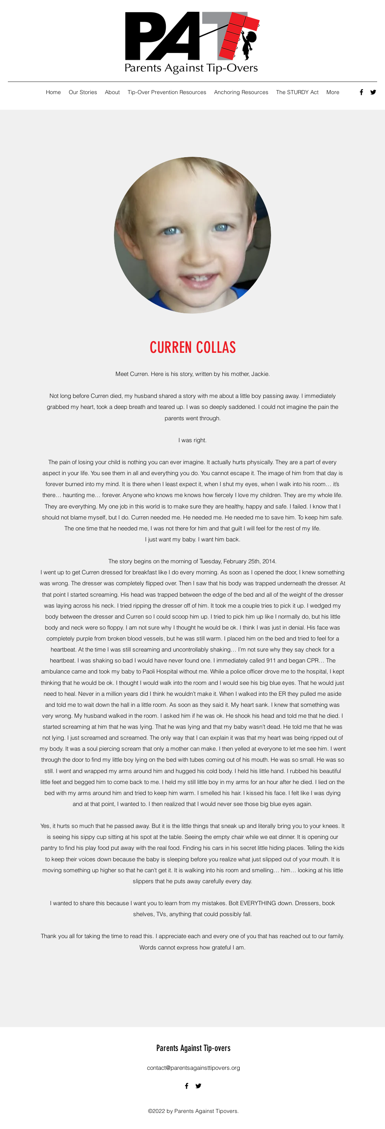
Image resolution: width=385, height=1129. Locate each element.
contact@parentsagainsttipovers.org (193, 1067)
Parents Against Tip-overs (193, 1048)
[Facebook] (361, 92)
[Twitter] (373, 92)
